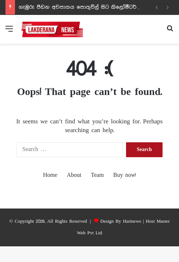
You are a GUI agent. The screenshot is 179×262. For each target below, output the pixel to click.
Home (50, 175)
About (74, 175)
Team (97, 175)
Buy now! (124, 175)
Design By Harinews (120, 221)
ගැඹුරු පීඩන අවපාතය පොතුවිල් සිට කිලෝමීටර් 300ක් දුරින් (92, 7)
